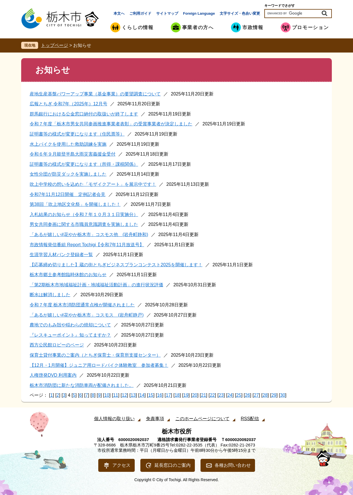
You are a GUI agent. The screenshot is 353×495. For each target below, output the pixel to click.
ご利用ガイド (140, 13)
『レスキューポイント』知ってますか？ (70, 335)
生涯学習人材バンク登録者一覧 (61, 254)
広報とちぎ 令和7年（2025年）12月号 (68, 103)
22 (212, 395)
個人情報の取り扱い (114, 418)
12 (124, 395)
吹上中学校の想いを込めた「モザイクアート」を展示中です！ (93, 184)
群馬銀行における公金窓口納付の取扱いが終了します (84, 114)
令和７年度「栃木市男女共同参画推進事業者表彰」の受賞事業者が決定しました (111, 123)
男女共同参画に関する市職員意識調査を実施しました (84, 224)
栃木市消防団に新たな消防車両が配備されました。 (82, 385)
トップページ (54, 45)
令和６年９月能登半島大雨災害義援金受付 (73, 154)
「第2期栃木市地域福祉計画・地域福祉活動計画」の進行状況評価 (96, 284)
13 (133, 395)
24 (229, 395)
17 (168, 395)
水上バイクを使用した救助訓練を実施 (68, 144)
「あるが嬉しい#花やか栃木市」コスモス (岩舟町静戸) (87, 315)
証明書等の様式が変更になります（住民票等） (77, 134)
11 (115, 395)
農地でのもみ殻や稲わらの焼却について (70, 324)
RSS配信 (250, 418)
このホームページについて (202, 418)
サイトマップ (167, 13)
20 (194, 395)
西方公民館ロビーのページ (57, 345)
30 (282, 395)
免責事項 (155, 418)
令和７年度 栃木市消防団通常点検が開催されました (82, 304)
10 (106, 395)
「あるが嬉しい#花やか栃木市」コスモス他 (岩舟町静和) (89, 234)
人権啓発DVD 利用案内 (53, 375)
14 (142, 395)
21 (203, 395)
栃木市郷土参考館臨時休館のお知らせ (68, 274)
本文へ (119, 13)
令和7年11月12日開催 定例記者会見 (68, 194)
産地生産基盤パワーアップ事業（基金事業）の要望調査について (95, 93)
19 (186, 395)
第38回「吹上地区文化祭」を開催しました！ (75, 204)
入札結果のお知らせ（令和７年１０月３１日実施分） (84, 214)
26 (247, 395)
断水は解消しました (50, 294)
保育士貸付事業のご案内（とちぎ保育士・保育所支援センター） (95, 355)
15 (150, 395)
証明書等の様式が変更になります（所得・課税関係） (84, 164)
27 (256, 395)
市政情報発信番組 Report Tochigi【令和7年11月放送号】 (87, 244)
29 (273, 395)
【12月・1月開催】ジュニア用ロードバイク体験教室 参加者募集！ (99, 365)
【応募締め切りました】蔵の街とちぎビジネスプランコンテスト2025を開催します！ (116, 264)
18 (177, 395)
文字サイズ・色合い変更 (240, 13)
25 (238, 395)
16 (159, 395)
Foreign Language (199, 13)
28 (265, 395)
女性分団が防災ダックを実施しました (68, 174)
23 (221, 395)
